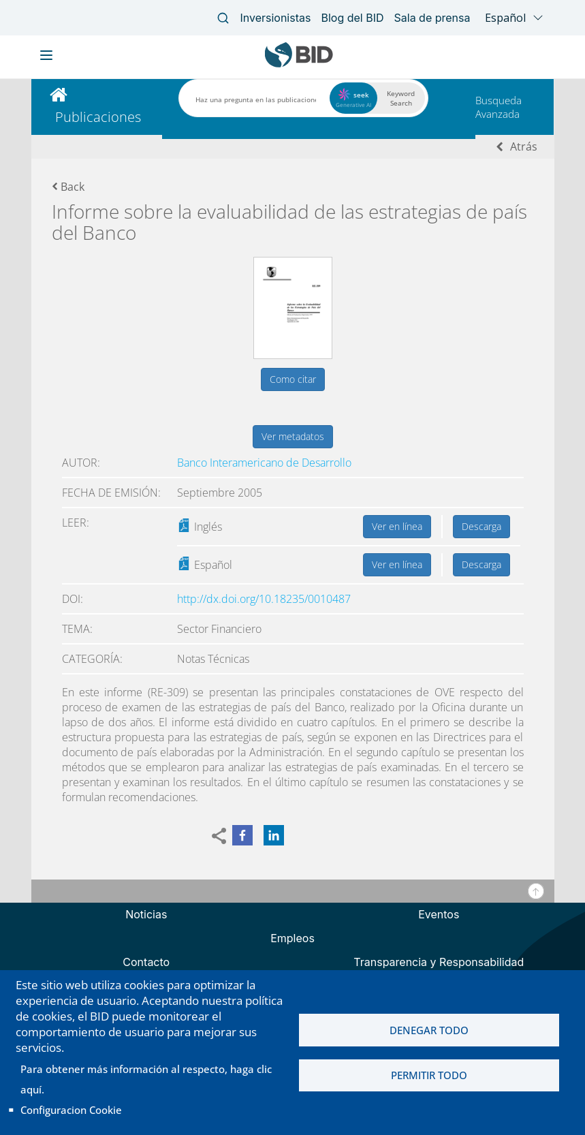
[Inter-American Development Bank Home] (299, 64)
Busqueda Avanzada (498, 107)
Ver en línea (397, 526)
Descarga (481, 526)
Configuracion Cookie (71, 1110)
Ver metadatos (293, 436)
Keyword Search (401, 98)
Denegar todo (429, 1030)
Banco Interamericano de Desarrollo (264, 462)
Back (68, 186)
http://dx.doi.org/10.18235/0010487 (264, 598)
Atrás (523, 146)
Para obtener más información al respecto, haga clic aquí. (146, 1079)
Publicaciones (98, 117)
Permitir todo (429, 1076)
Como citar (293, 379)
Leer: (75, 522)
